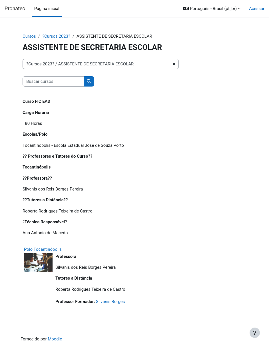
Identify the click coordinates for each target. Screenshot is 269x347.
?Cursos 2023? (56, 36)
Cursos (29, 36)
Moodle (55, 339)
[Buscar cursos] (53, 81)
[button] (212, 8)
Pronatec (15, 8)
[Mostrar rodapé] (255, 333)
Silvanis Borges (110, 301)
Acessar (256, 8)
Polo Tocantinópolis (43, 249)
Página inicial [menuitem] (46, 8)
